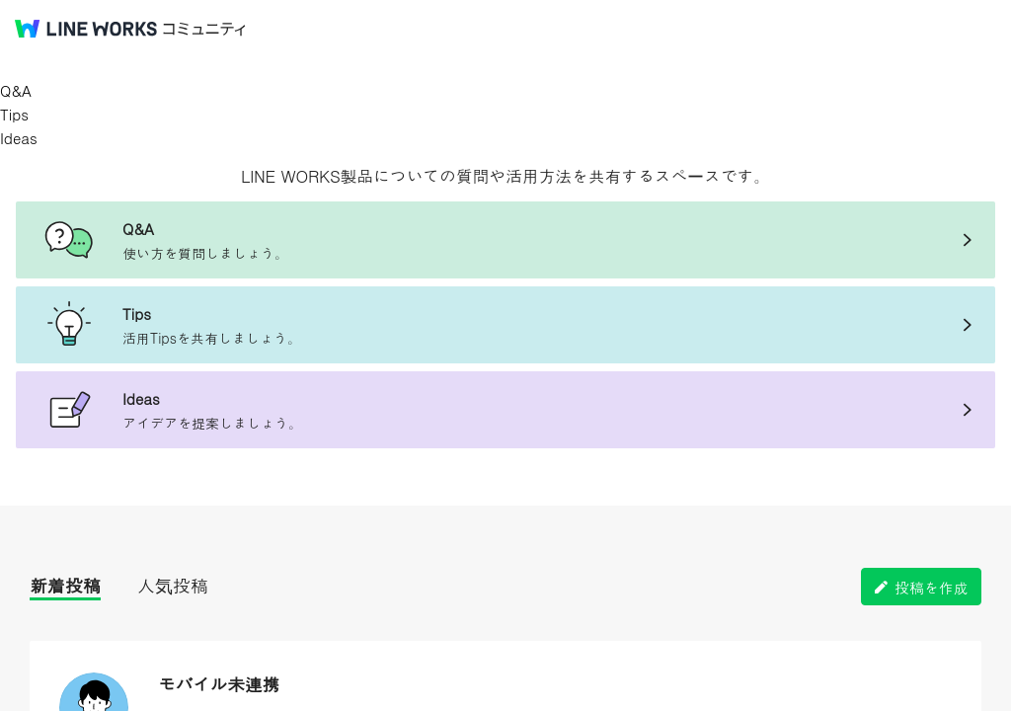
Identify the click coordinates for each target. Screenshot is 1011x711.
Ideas (19, 137)
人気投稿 (172, 585)
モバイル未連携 (218, 684)
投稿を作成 (931, 587)
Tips (14, 114)
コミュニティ (204, 29)
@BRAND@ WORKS (86, 29)
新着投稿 (65, 585)
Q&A (16, 90)
